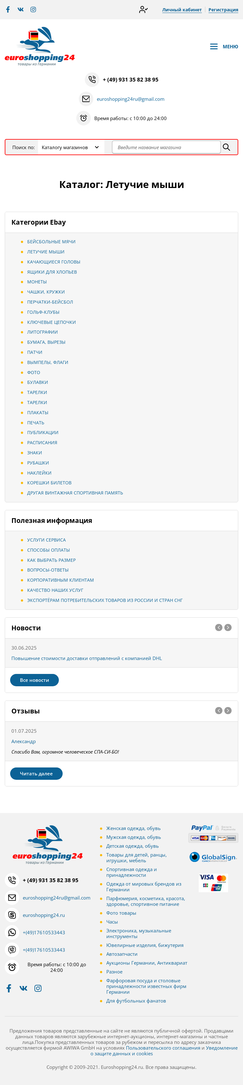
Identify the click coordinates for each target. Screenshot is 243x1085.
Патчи (34, 352)
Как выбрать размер (51, 560)
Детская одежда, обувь (132, 846)
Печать (35, 423)
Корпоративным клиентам (60, 580)
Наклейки (39, 473)
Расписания (42, 442)
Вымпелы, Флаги (47, 362)
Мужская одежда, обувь (133, 837)
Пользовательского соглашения (163, 1048)
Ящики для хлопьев (52, 272)
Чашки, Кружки (46, 292)
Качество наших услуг (55, 590)
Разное (114, 971)
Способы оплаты (48, 550)
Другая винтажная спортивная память (75, 493)
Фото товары (121, 913)
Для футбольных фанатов (136, 1000)
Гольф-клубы (43, 312)
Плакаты (37, 412)
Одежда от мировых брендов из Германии (143, 887)
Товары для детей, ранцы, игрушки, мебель (136, 858)
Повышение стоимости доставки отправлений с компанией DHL (86, 658)
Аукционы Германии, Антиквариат (146, 963)
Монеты (37, 282)
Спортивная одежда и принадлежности (131, 872)
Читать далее (36, 773)
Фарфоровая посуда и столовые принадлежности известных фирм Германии (146, 986)
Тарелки (37, 392)
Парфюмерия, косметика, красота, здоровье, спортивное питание (145, 901)
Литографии (42, 332)
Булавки (37, 382)
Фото (33, 372)
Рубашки (38, 463)
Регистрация (223, 10)
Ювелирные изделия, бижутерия (145, 945)
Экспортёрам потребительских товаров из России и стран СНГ (105, 600)
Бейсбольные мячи (51, 242)
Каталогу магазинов (65, 147)
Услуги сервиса (46, 540)
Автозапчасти (122, 954)
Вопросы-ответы (48, 570)
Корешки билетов (49, 483)
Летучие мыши (46, 252)
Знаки (34, 453)
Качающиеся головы (53, 262)
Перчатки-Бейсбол (50, 302)
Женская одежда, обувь (133, 828)
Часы (112, 921)
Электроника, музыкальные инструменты (138, 933)
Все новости (34, 680)
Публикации (43, 432)
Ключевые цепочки (51, 322)
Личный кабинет (182, 10)
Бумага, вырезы (46, 342)
